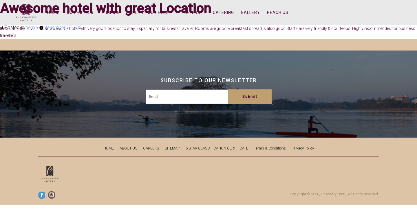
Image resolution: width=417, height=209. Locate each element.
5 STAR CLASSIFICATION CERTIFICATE (217, 148)
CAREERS (151, 148)
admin (31, 27)
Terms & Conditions (270, 148)
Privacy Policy (303, 148)
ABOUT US (128, 148)
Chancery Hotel (333, 194)
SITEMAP (172, 148)
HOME (108, 148)
